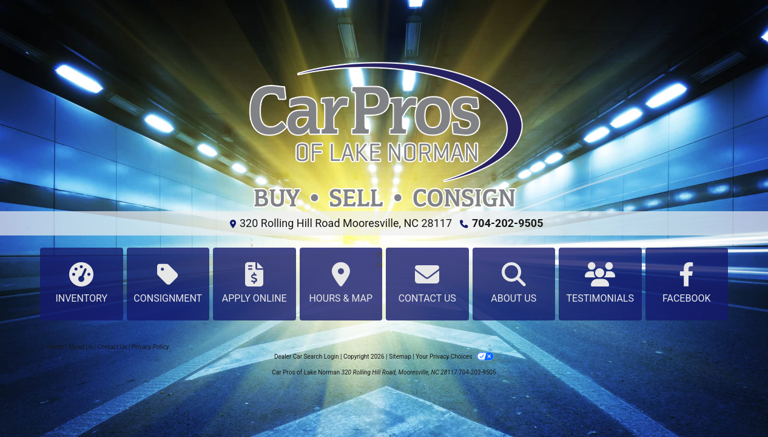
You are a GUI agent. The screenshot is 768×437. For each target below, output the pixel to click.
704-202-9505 (507, 223)
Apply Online (254, 283)
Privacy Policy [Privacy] (150, 347)
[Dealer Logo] (384, 135)
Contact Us (427, 283)
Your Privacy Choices (455, 356)
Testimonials (600, 283)
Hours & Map (341, 283)
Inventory (81, 283)
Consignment (168, 283)
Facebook (687, 283)
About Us (514, 283)
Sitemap (400, 356)
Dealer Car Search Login (306, 356)
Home (55, 347)
